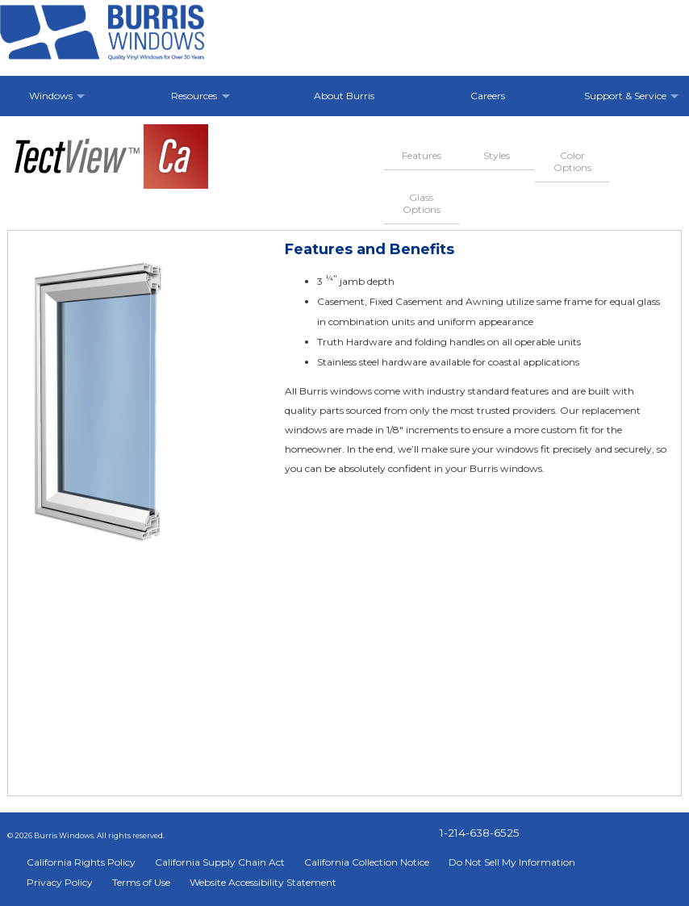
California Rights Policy (81, 862)
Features (421, 155)
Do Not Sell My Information (512, 862)
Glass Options (422, 203)
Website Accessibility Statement (263, 882)
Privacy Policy (60, 882)
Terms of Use (141, 882)
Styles (496, 155)
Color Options (572, 161)
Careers (487, 96)
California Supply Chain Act (220, 862)
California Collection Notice (366, 862)
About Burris (344, 96)
